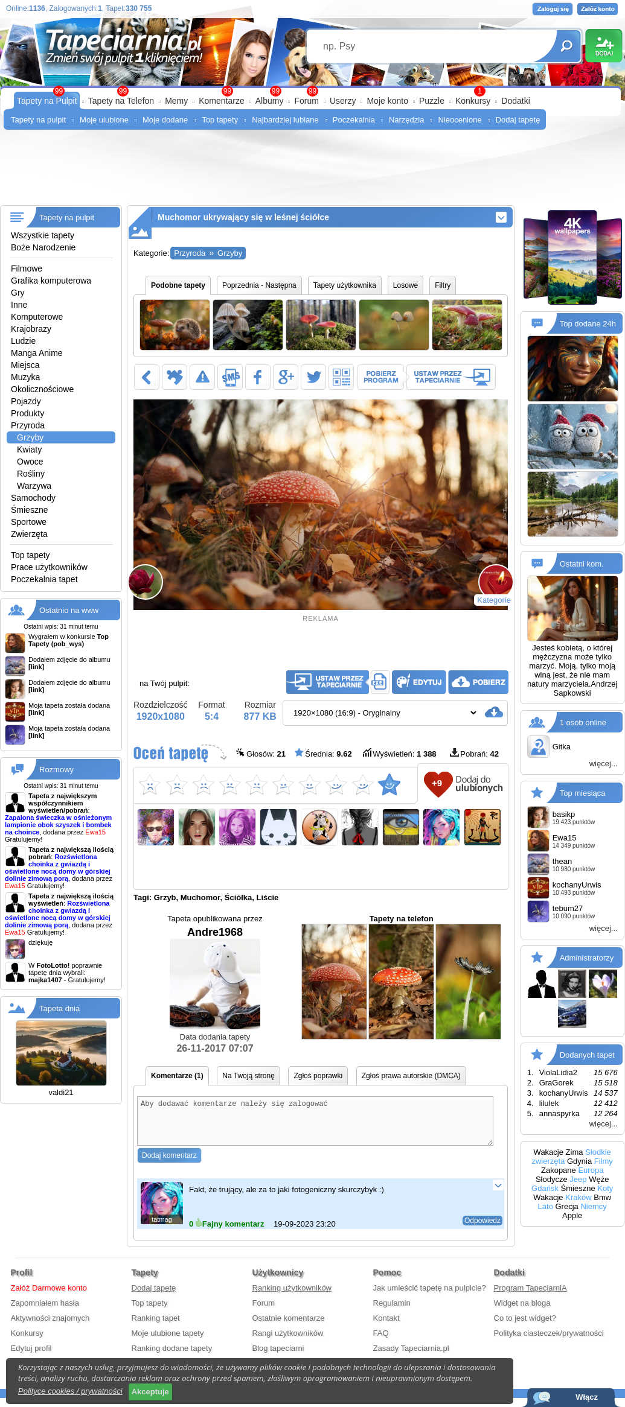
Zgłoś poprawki (317, 1076)
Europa (590, 1170)
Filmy (603, 1161)
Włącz (586, 1397)
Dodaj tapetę (518, 119)
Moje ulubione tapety (168, 1342)
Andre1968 (215, 977)
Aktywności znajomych (50, 1327)
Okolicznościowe (42, 389)
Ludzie (23, 341)
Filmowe (26, 268)
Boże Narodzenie (43, 247)
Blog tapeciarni (278, 1357)
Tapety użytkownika (344, 285)
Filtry (442, 285)
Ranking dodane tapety (172, 1357)
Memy (176, 101)
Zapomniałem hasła (45, 1311)
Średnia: (323, 753)
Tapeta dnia (59, 1008)
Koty (605, 1188)
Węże (599, 1179)
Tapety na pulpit (38, 119)
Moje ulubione (104, 119)
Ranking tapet (156, 1327)
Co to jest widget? (525, 1327)
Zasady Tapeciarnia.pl (411, 1357)
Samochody (33, 498)
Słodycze (552, 1179)
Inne (19, 305)
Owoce (30, 461)
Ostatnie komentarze (288, 1327)
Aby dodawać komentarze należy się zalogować (315, 1125)
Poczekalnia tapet (44, 579)
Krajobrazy (31, 329)
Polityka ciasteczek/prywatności (549, 1342)
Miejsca (25, 365)
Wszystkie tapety (42, 235)
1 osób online (583, 722)
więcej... (603, 763)
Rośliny (31, 473)
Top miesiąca (583, 793)
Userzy (343, 101)
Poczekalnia (354, 119)
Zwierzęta (29, 534)
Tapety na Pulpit (47, 101)
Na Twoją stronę (248, 1076)
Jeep (577, 1179)
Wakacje (548, 1152)
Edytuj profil (31, 1357)
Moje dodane (165, 119)
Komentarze (221, 101)
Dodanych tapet (587, 1054)
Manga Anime (37, 353)
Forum (306, 101)
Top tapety (220, 119)
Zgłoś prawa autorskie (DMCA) (411, 1076)
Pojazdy (26, 401)
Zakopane (558, 1170)
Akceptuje (150, 1391)
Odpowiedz (482, 1229)
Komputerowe (37, 317)
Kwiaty (29, 449)
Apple (572, 1215)
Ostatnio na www (68, 610)
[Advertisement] (312, 172)
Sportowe (28, 522)
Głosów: (261, 753)
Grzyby (30, 437)
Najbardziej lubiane (285, 119)
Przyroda (28, 425)
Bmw (602, 1197)
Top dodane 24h (588, 323)
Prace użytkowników (49, 567)
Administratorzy (587, 957)
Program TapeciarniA (530, 1296)
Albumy (269, 101)
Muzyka (25, 377)
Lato (545, 1206)
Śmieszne (29, 510)
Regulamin (392, 1311)
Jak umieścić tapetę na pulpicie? (429, 1296)
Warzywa (34, 486)
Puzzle (431, 101)
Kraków (578, 1197)
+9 (437, 783)
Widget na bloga (522, 1311)
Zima (574, 1152)
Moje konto (387, 101)
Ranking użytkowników (292, 1296)
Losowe (405, 285)
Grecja (567, 1206)
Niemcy (593, 1206)
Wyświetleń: (399, 753)
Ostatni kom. (582, 563)
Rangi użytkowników (288, 1342)
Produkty (27, 413)
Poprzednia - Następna (259, 285)
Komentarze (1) (177, 1076)
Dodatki (515, 101)
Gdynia (579, 1161)
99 (312, 91)
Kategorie (494, 600)
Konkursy (472, 101)
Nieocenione (459, 119)
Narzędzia (407, 119)
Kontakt (386, 1327)
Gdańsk (545, 1188)
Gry (18, 292)
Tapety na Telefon (121, 101)
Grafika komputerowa (51, 280)
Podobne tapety (178, 285)
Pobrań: (474, 753)
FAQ (381, 1342)
